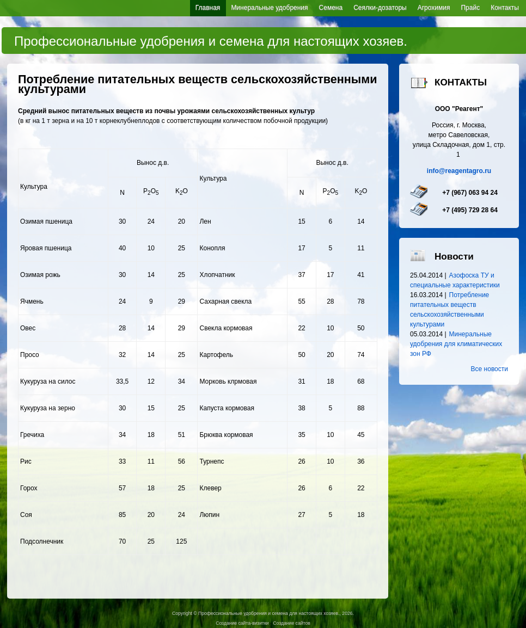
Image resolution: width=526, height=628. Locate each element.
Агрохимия (434, 7)
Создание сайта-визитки (242, 623)
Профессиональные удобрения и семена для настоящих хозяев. (210, 41)
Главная (208, 7)
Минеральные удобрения (269, 7)
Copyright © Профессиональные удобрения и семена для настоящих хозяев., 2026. (263, 613)
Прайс (470, 7)
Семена (331, 7)
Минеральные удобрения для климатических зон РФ (456, 344)
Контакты (505, 7)
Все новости (489, 369)
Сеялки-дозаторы (380, 7)
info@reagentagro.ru (459, 171)
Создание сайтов (291, 623)
